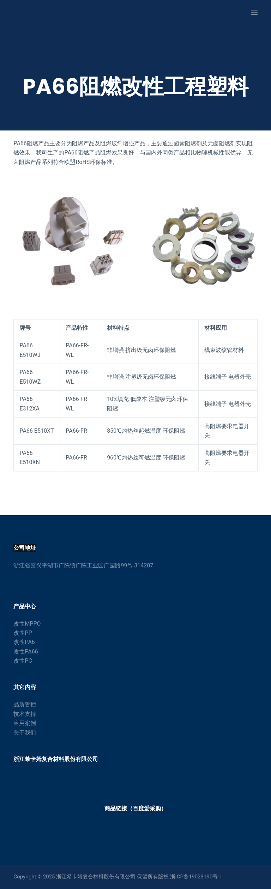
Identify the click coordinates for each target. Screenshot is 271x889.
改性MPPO (27, 623)
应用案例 (24, 723)
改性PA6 (24, 642)
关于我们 (24, 732)
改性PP (22, 632)
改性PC (22, 660)
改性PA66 (25, 651)
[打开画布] (254, 12)
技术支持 (24, 714)
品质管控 (24, 704)
